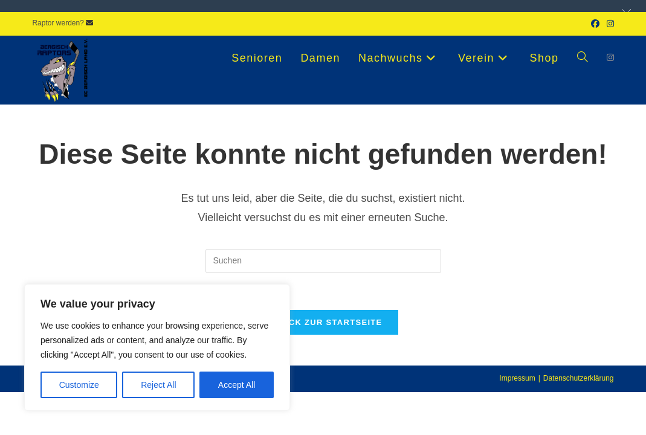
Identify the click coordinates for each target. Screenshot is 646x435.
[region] (157, 347)
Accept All (236, 385)
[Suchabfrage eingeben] (323, 261)
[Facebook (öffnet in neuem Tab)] (595, 24)
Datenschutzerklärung (578, 378)
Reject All (158, 385)
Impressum (517, 378)
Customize (79, 385)
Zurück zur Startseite (322, 322)
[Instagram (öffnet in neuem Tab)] (608, 24)
